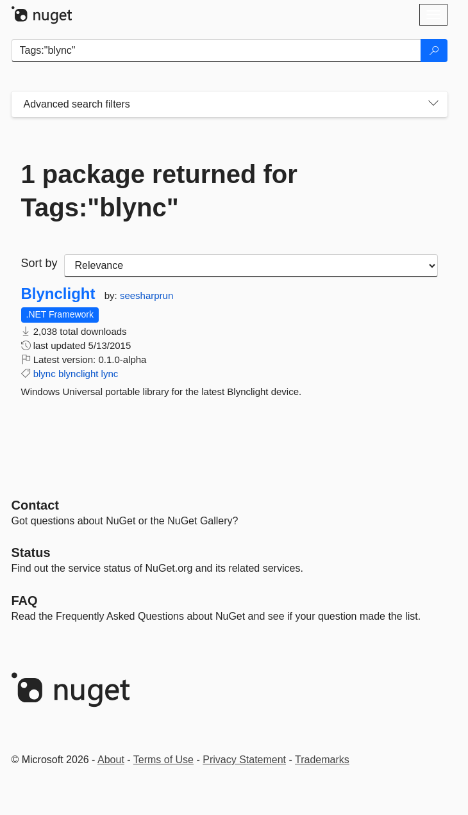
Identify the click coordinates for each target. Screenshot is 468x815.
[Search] (434, 50)
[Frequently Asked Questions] (25, 600)
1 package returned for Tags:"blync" (159, 191)
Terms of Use (163, 759)
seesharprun (146, 295)
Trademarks (322, 759)
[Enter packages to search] (216, 50)
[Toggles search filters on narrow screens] (433, 104)
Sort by (39, 263)
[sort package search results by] (251, 265)
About (110, 759)
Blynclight (58, 294)
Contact (35, 505)
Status (31, 552)
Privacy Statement (244, 759)
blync (44, 373)
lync (110, 373)
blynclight (78, 373)
